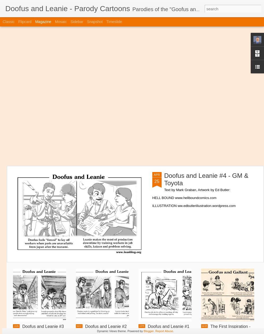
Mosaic (61, 22)
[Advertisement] (64, 96)
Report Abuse (164, 331)
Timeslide (114, 22)
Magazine (43, 22)
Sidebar (77, 22)
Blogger (149, 331)
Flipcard (25, 22)
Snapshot (95, 22)
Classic (9, 22)
